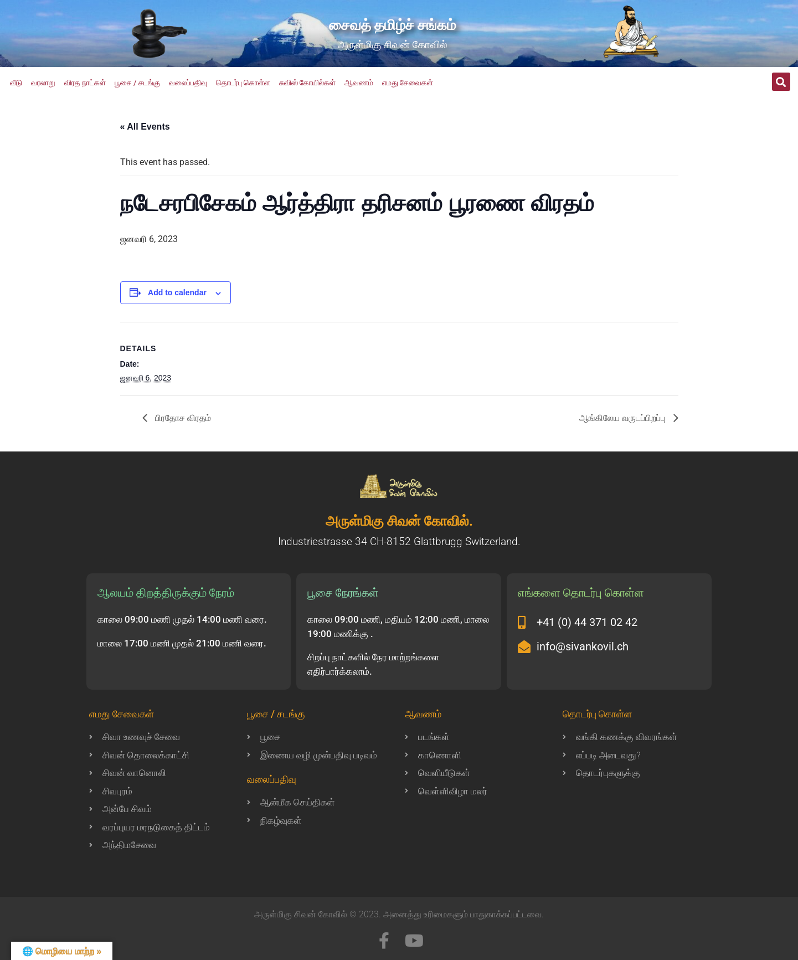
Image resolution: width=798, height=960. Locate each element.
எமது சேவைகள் (407, 82)
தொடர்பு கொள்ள (243, 82)
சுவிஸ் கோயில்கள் (307, 82)
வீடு (16, 82)
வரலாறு (43, 82)
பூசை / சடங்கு (137, 82)
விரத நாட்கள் (85, 82)
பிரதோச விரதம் (182, 418)
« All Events (145, 126)
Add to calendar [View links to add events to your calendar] (177, 292)
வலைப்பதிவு (188, 82)
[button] (781, 82)
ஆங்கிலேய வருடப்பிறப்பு (623, 418)
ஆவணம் (358, 82)
